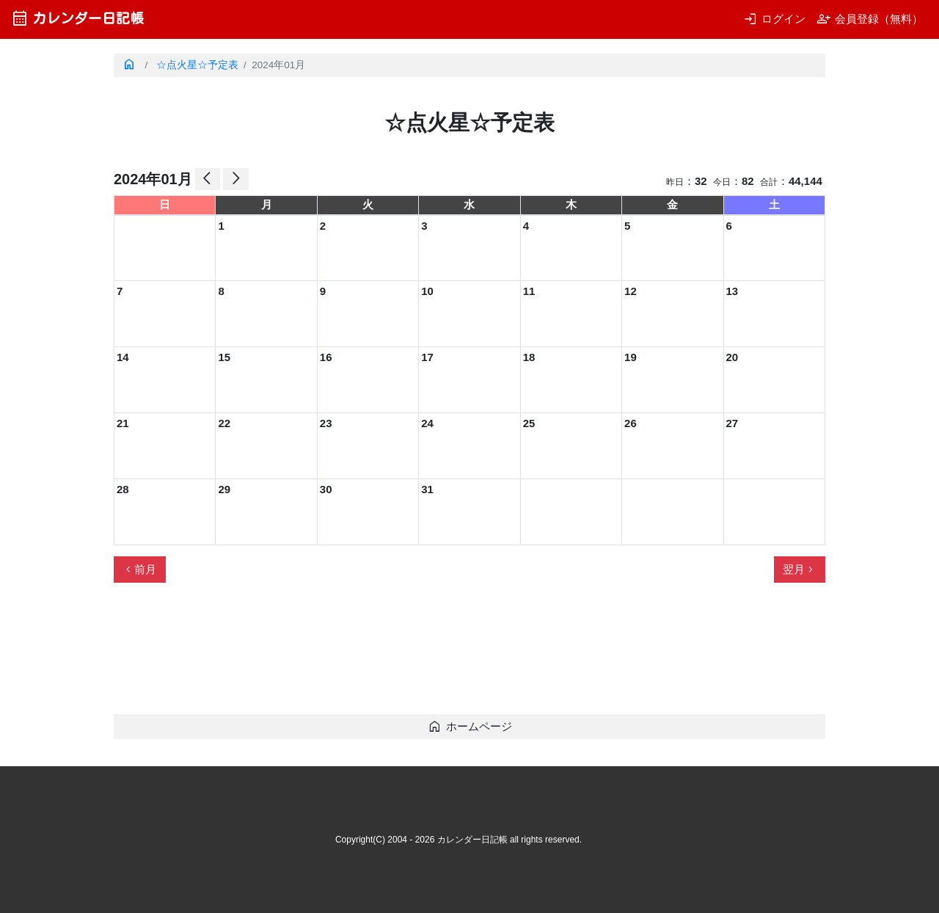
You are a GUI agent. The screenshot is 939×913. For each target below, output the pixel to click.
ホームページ (470, 726)
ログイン (774, 18)
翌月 (799, 569)
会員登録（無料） (869, 18)
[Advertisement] (381, 655)
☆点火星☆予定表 (197, 64)
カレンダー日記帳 (77, 18)
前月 (139, 569)
